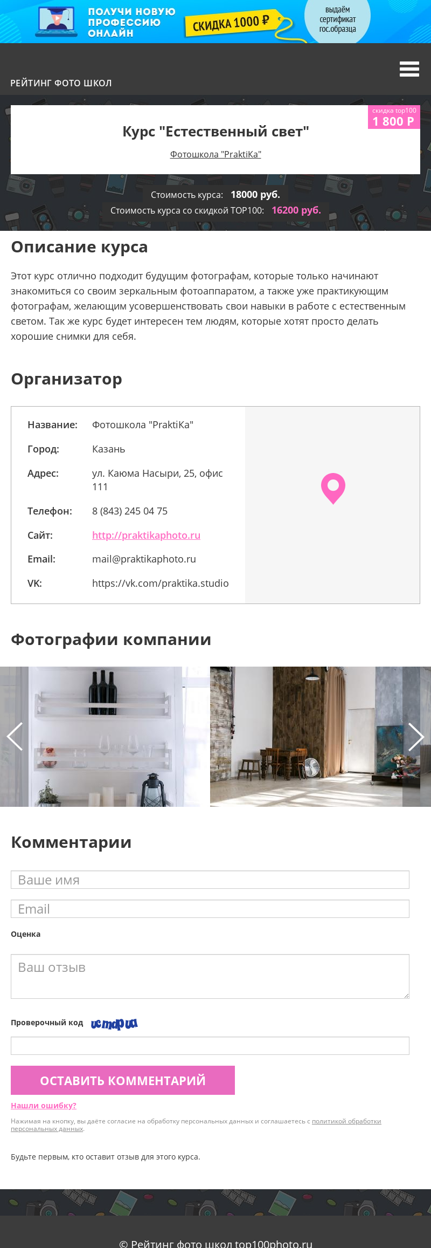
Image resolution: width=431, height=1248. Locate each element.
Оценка (25, 934)
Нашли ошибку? (44, 1105)
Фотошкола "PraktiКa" (215, 154)
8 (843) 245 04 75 (130, 510)
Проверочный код (47, 1022)
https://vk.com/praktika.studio (160, 583)
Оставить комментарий (123, 1080)
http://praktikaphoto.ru (146, 535)
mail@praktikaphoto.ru (144, 558)
